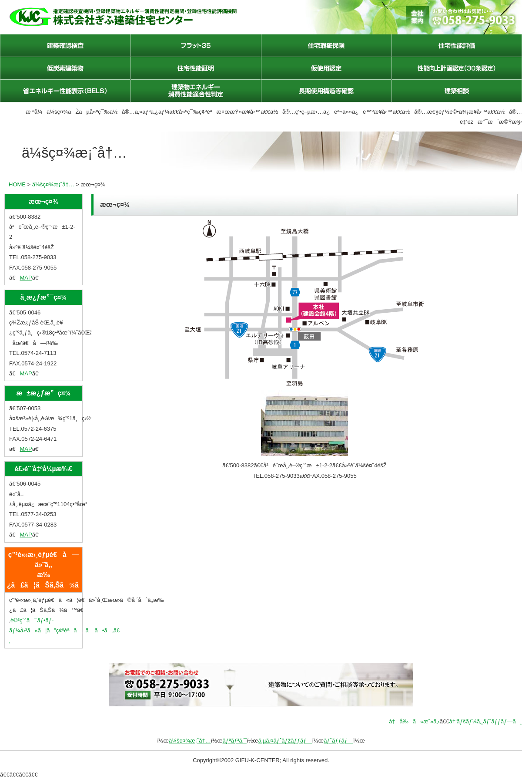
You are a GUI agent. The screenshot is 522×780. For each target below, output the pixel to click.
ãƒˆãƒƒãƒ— (338, 740)
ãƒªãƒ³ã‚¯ (234, 740)
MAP (26, 277)
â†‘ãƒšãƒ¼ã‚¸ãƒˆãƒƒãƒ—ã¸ (485, 721)
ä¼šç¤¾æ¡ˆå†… (53, 184)
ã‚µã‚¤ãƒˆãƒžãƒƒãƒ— (285, 740)
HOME (17, 184)
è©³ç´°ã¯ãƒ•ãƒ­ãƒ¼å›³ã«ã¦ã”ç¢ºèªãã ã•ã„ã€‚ (64, 630)
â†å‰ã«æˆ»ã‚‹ (414, 721)
